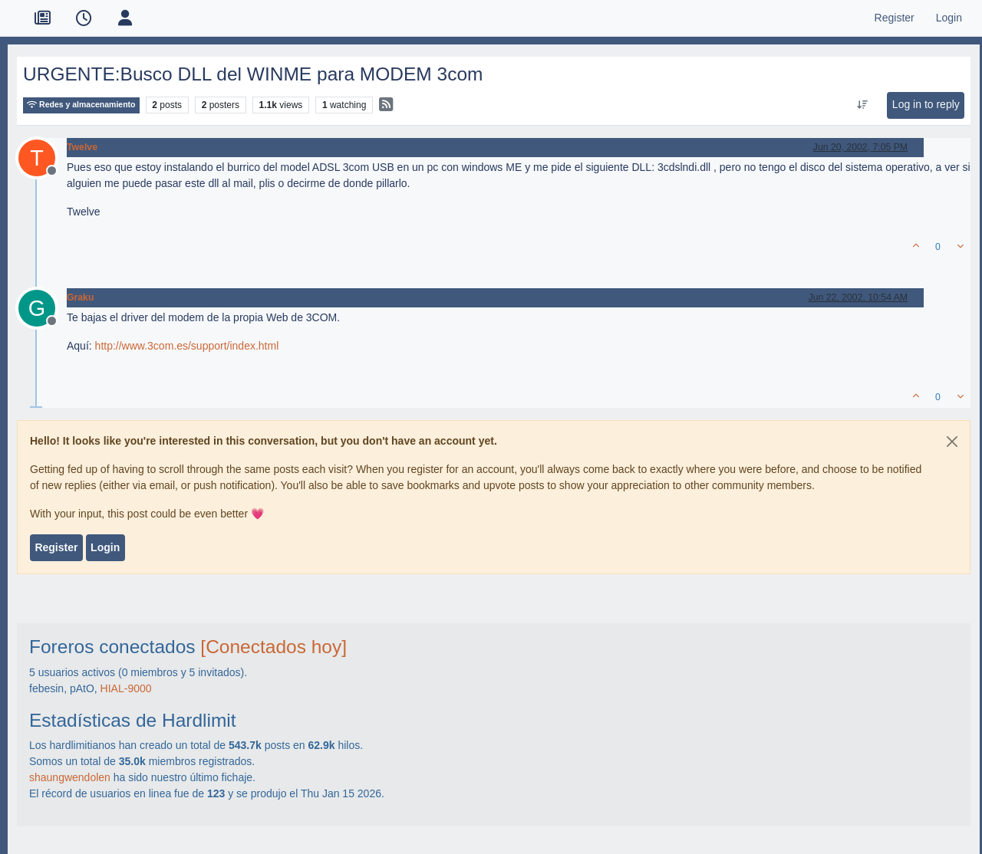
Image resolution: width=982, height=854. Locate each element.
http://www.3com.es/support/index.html (187, 346)
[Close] (952, 441)
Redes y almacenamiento (81, 105)
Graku (80, 297)
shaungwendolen (69, 777)
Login (105, 547)
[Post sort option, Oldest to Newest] (862, 105)
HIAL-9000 (126, 688)
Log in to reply (926, 104)
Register (56, 547)
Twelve (82, 147)
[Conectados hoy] (273, 646)
